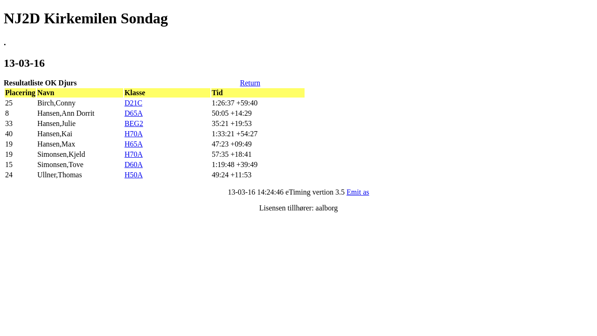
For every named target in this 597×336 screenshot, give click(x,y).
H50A (134, 175)
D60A (134, 164)
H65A (134, 144)
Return (250, 83)
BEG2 (134, 123)
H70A (134, 134)
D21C (133, 103)
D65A (134, 113)
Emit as (358, 192)
